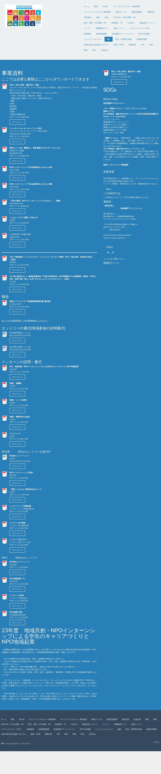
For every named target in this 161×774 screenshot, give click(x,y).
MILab (87, 6)
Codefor (113, 23)
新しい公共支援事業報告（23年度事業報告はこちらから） (43, 328)
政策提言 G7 (99, 23)
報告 (78, 6)
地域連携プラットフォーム (104, 33)
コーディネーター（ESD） (122, 28)
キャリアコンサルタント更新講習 (79, 12)
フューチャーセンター (75, 39)
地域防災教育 (124, 39)
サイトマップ (43, 766)
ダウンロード (35, 126)
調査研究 (114, 44)
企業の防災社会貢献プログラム (78, 44)
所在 (76, 50)
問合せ (103, 200)
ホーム (68, 6)
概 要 (105, 265)
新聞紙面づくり (84, 28)
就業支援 (133, 12)
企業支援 (69, 17)
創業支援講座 (119, 12)
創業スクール (103, 12)
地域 (80, 17)
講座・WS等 (101, 44)
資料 (90, 39)
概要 (20, 766)
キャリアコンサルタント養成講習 (108, 6)
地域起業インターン (130, 23)
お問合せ (86, 50)
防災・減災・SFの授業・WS (77, 23)
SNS (125, 44)
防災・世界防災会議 (105, 39)
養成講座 (69, 33)
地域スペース (101, 28)
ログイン (139, 765)
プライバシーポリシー (30, 766)
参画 (88, 17)
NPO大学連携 (125, 33)
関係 (68, 50)
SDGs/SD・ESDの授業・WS (106, 17)
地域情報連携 (83, 33)
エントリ (69, 28)
